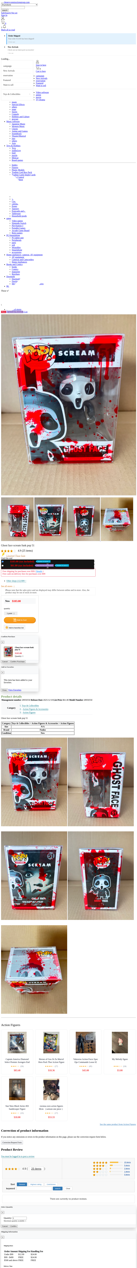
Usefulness (51, 1184)
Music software (13, 121)
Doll (14, 153)
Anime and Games (20, 131)
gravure (15, 119)
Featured (7, 80)
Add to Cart (20, 620)
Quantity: (8, 1218)
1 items (127, 1172)
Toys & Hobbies (13, 146)
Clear (68, 1189)
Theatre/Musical (19, 136)
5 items (127, 1165)
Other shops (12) (16, 581)
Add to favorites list (14, 627)
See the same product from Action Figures (118, 1124)
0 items (127, 1175)
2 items (127, 1168)
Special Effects (18, 104)
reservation (8, 75)
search (4, 10)
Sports (14, 112)
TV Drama (40, 100)
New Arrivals (9, 71)
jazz (13, 138)
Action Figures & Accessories (35, 709)
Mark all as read (8, 30)
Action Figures (29, 712)
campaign (7, 66)
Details (39, 571)
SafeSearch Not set (9, 13)
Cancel (5, 662)
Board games (17, 160)
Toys (14, 148)
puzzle (14, 155)
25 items (36, 1168)
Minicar (15, 158)
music (14, 102)
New (28, 561)
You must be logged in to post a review (18, 1156)
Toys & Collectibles (11, 94)
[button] (68, 27)
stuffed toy (16, 150)
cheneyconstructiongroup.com (17, 2)
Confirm (13, 1226)
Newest (22, 1184)
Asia (14, 143)
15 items (127, 1162)
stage (14, 109)
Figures (15, 167)
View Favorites (14, 690)
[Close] (2, 642)
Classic (15, 129)
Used (37, 565)
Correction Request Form (12, 1142)
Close (4, 690)
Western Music (18, 126)
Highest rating (35, 1184)
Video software (42, 92)
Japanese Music (18, 124)
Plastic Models (18, 170)
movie (38, 97)
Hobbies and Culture (20, 116)
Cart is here (41, 71)
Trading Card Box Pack (22, 172)
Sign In (4, 15)
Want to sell (8, 85)
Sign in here (41, 65)
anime (38, 95)
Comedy (15, 114)
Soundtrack (17, 133)
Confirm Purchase (17, 662)
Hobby (15, 165)
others (14, 107)
